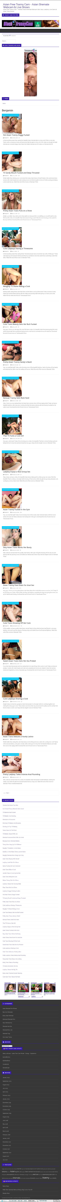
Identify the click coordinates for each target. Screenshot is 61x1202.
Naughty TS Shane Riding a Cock (16, 286)
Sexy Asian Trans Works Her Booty (17, 547)
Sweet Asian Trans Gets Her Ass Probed (19, 661)
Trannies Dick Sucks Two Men (10, 805)
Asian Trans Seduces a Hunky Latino (18, 736)
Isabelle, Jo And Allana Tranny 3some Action (14, 851)
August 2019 (6, 1117)
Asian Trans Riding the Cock (10, 876)
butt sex (40, 1174)
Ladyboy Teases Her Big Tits (10, 969)
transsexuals (36, 1171)
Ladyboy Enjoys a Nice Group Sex (16, 471)
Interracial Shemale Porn (9, 1019)
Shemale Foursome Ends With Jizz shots (13, 837)
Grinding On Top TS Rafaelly (10, 826)
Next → (8, 793)
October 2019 (6, 1109)
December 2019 (7, 1102)
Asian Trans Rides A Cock (9, 869)
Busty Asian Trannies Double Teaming (12, 973)
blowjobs (32, 1178)
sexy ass (42, 1171)
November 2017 (7, 1145)
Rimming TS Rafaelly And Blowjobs (12, 823)
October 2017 (6, 1149)
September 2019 (7, 1113)
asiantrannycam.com (48, 1174)
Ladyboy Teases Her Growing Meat (12, 884)
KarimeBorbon (6, 1057)
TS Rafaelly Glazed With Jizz (10, 833)
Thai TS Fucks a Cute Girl (13, 436)
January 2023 (6, 1099)
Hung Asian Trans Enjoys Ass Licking (12, 959)
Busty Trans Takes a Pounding (10, 962)
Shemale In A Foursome (9, 819)
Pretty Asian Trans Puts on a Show (17, 210)
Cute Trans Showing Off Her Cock (17, 623)
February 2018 (6, 1134)
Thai (56, 1174)
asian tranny (55, 1171)
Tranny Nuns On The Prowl (10, 830)
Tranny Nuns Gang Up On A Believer (12, 844)
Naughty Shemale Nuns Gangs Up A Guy (13, 855)
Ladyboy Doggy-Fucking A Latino (11, 891)
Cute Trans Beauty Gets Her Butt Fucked (20, 324)
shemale (16, 1178)
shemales (22, 1174)
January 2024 (6, 1077)
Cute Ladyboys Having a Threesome (18, 248)
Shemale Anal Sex (7, 1026)
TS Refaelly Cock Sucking (9, 816)
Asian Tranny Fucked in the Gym (16, 509)
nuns (9, 1171)
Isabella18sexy (6, 1060)
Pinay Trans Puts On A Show (10, 887)
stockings (10, 1178)
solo (44, 1171)
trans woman (29, 1171)
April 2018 (5, 1127)
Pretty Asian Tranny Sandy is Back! (17, 362)
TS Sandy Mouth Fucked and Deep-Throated (21, 173)
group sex (45, 1168)
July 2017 (5, 1159)
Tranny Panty (10, 1197)
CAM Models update (11, 1181)
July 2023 (5, 1088)
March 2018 (6, 1131)
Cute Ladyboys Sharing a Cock (15, 698)
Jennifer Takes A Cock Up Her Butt (11, 873)
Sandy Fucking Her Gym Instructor (11, 866)
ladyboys (49, 1168)
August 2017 (6, 1156)
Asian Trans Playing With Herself (11, 858)
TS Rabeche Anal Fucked (9, 812)
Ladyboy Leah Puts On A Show (11, 862)
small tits (19, 1168)
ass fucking (22, 1178)
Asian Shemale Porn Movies (10, 115)
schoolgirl (26, 1174)
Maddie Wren (6, 1193)
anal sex (36, 1174)
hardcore (38, 1168)
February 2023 (6, 1095)
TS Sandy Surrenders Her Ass (10, 966)
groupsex (53, 1168)
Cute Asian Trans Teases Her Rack (11, 976)
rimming (30, 1174)
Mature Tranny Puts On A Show (11, 880)
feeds (4, 103)
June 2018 (5, 1120)
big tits (17, 1171)
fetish (18, 1174)
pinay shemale (49, 1171)
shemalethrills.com (12, 1174)
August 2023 (6, 1084)
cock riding (14, 1168)
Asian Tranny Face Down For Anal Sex (18, 585)
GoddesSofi (6, 1064)
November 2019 (7, 1106)
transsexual (27, 1178)
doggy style (4, 1168)
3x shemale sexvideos (17, 1197)
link (60, 1177)
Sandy (3, 1178)
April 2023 (5, 1091)
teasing (6, 1178)
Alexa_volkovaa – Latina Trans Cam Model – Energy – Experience (19, 1053)
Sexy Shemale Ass (7, 1022)
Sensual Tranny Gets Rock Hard (16, 398)
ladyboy (4, 1171)
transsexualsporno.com (30, 1168)
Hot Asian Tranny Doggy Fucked (16, 135)
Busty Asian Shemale (8, 1015)
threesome (4, 1174)
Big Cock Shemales (8, 1012)
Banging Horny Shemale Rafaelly (11, 841)
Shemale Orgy (6, 1033)
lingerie (23, 1171)
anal (42, 1168)
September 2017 (7, 1152)
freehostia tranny (5, 1197)
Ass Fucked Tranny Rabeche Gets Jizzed (13, 808)
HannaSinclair (6, 1067)
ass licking (9, 1168)
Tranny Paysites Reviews (26, 1197)
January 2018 (6, 1138)
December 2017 (7, 1142)
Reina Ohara (6, 1186)
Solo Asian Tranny (7, 1037)
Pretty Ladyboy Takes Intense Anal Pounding (21, 774)
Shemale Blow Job (7, 1030)
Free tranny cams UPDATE (13, 1048)
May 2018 (5, 1124)
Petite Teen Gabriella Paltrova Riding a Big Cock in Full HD (17, 1189)
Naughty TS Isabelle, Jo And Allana (12, 848)
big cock (23, 1168)
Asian (12, 1171)
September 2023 (7, 1081)
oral (20, 1171)
